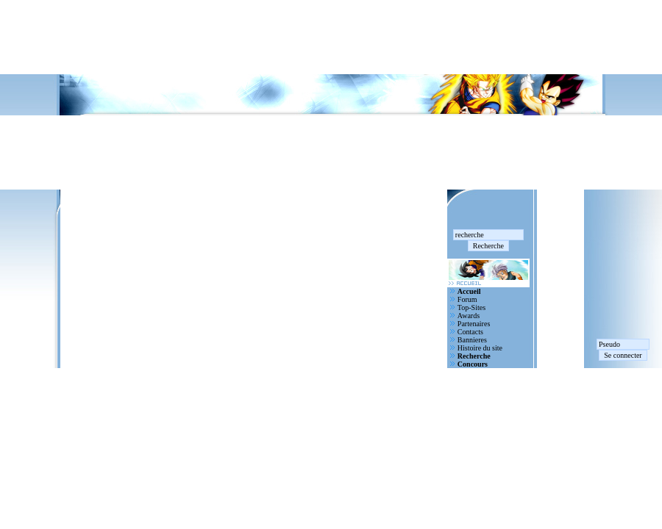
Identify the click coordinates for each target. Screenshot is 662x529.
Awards (469, 316)
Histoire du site (480, 348)
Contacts (470, 332)
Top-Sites (471, 307)
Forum (467, 299)
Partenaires (474, 324)
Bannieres (472, 340)
